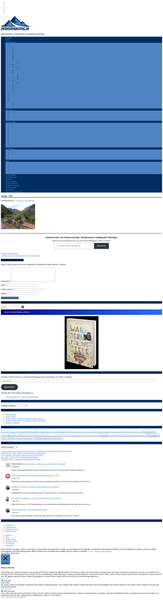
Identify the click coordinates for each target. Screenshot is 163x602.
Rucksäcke (14, 157)
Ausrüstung (9, 148)
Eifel (16, 50)
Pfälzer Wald (23, 68)
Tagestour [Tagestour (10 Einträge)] (77, 438)
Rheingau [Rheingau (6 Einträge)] (37, 438)
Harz (16, 58)
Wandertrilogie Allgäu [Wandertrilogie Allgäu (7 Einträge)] (30, 441)
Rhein (12, 132)
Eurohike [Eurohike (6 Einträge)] (81, 435)
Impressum (9, 548)
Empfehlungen (10, 177)
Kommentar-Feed (11, 532)
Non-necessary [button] (6, 592)
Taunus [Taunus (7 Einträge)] (83, 438)
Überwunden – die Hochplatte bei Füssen (32, 512)
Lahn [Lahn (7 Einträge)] (123, 435)
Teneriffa (18, 103)
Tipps (7, 161)
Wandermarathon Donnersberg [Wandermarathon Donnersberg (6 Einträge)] (139, 438)
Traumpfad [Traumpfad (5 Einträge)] (97, 438)
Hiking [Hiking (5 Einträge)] (113, 435)
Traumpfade (23, 77)
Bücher (12, 163)
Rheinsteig (23, 75)
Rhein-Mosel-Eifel (21, 72)
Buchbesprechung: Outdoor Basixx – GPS (44, 478)
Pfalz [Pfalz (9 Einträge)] (154, 435)
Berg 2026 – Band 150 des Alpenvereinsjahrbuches (19, 460)
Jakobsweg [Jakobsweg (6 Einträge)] (118, 435)
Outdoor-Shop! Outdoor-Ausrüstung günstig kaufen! (24, 421)
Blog (7, 40)
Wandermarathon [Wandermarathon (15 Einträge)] (123, 438)
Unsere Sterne (10, 175)
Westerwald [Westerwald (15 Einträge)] (51, 441)
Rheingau (18, 70)
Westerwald (19, 89)
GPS (11, 155)
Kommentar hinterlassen (10, 254)
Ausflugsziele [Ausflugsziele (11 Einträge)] (21, 435)
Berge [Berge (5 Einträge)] (39, 435)
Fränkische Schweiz (22, 54)
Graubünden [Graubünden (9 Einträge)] (107, 435)
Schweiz (13, 99)
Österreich (14, 95)
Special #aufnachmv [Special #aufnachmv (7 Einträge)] (54, 438)
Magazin (8, 38)
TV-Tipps (8, 179)
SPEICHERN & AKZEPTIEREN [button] (13, 600)
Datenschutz (9, 546)
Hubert (13, 501)
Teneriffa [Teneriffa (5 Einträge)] (88, 438)
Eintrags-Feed (10, 530)
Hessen (17, 60)
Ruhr (12, 134)
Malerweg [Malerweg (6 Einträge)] (128, 435)
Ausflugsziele (10, 122)
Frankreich (14, 113)
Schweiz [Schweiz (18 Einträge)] (44, 438)
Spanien (13, 101)
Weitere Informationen (103, 554)
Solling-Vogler (20, 91)
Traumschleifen (25, 79)
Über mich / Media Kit (13, 191)
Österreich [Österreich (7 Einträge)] (59, 441)
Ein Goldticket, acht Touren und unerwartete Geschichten (22, 458)
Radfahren (9, 109)
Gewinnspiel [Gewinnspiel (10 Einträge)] (98, 435)
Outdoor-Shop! (11, 181)
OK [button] (88, 554)
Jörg (33, 201)
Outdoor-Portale (16, 167)
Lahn (21, 62)
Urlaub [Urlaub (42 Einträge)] (103, 438)
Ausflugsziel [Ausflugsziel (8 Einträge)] (12, 435)
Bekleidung (14, 152)
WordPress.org (10, 534)
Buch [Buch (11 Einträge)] (43, 435)
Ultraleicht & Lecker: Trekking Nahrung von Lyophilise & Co (23, 456)
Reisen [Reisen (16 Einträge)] (17, 438)
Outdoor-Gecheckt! (12, 185)
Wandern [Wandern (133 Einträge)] (153, 438)
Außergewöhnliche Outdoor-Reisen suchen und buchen (25, 423)
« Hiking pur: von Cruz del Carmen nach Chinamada (20, 256)
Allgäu (17, 48)
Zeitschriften (14, 173)
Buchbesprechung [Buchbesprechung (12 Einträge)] (51, 435)
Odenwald (14, 130)
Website (4, 296)
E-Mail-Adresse (7, 292)
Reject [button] (92, 554)
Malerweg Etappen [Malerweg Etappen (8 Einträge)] (137, 435)
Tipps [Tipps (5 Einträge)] (92, 438)
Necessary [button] (4, 581)
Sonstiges (13, 159)
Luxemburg (14, 93)
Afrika (12, 44)
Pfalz (16, 66)
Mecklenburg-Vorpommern (24, 64)
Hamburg (18, 56)
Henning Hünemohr (18, 478)
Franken (18, 52)
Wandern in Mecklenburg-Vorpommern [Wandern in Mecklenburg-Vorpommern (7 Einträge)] (12, 441)
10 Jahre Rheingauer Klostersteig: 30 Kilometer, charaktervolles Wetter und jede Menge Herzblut (36, 454)
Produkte (13, 169)
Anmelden (9, 528)
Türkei (12, 107)
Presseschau (9, 189)
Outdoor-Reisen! (11, 183)
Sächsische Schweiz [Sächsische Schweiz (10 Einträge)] (66, 438)
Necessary (7, 583)
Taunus (17, 87)
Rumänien (14, 97)
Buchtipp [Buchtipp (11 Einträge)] (62, 435)
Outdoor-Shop (10, 542)
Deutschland (14, 46)
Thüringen (14, 142)
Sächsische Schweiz (22, 85)
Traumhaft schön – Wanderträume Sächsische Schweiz (21, 462)
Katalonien (19, 105)
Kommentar (6, 284)
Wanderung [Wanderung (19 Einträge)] (41, 441)
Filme (12, 165)
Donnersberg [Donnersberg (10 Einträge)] (74, 435)
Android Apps (15, 150)
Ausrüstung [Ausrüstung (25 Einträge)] (32, 434)
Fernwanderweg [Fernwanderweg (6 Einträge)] (89, 435)
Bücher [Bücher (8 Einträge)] (67, 435)
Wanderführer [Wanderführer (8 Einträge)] (112, 438)
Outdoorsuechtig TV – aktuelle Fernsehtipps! (21, 399)
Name (4, 288)
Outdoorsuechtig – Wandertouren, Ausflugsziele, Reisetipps (22, 34)
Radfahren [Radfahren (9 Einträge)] (4, 438)
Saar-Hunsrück (20, 81)
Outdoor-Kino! (10, 187)
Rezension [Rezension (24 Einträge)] (24, 438)
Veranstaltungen (16, 171)
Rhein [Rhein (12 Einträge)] (32, 438)
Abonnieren (101, 246)
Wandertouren (10, 42)
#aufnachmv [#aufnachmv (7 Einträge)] (4, 435)
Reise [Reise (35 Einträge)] (11, 438)
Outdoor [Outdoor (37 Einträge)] (148, 434)
